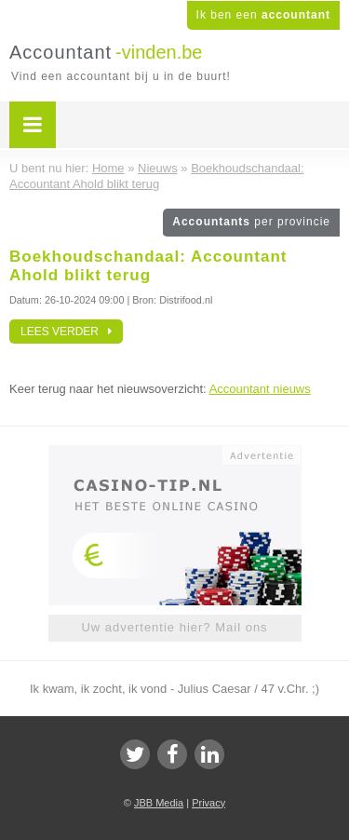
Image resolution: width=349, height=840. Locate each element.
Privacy (208, 802)
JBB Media (158, 802)
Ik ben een (263, 14)
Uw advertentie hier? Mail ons (174, 627)
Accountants (251, 221)
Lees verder (66, 331)
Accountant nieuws (260, 389)
